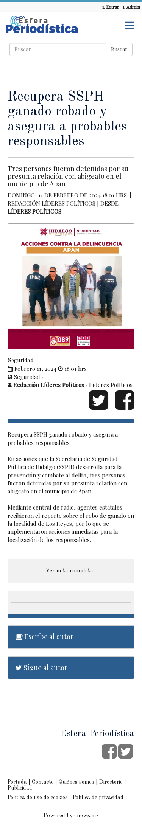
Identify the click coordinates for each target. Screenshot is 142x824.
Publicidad (20, 788)
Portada (17, 782)
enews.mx (86, 816)
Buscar (119, 49)
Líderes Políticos (34, 211)
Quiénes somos (76, 782)
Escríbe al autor (44, 636)
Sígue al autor (41, 667)
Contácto (43, 782)
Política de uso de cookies (38, 797)
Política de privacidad (98, 797)
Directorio (111, 782)
